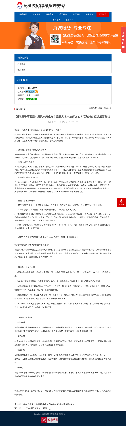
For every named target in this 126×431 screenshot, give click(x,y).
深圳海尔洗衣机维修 (12, 414)
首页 (100, 108)
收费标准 (56, 20)
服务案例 (49, 14)
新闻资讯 (103, 14)
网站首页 (23, 14)
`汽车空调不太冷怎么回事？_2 (37, 408)
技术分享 (21, 70)
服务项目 (36, 14)
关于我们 (63, 14)
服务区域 (89, 14)
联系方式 (69, 20)
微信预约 (76, 14)
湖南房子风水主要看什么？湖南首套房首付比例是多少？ (49, 404)
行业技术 (21, 64)
